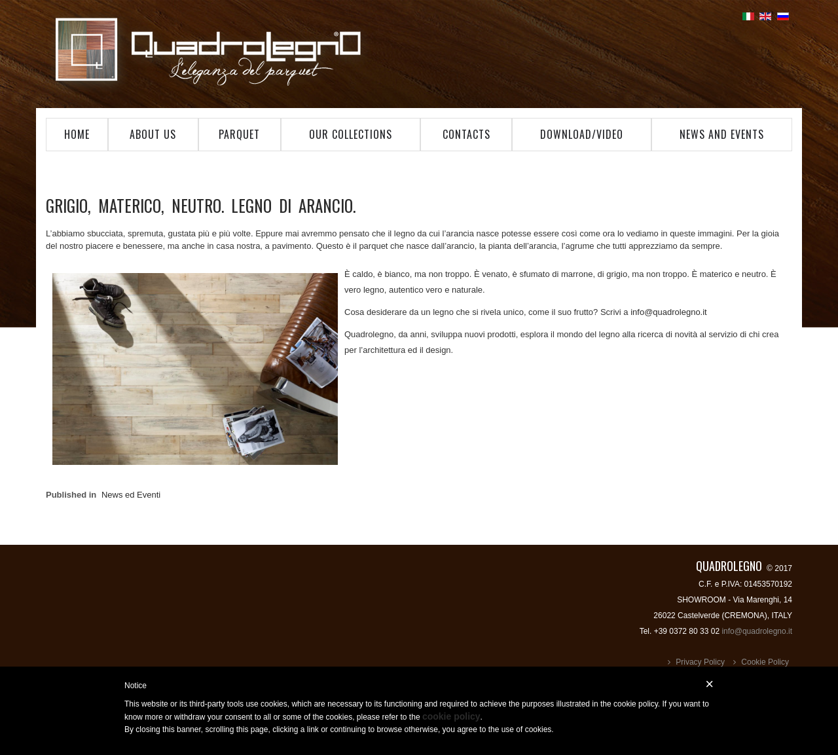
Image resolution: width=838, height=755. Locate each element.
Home (77, 134)
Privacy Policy (700, 662)
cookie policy (451, 716)
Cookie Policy (765, 662)
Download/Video (581, 134)
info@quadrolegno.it (668, 312)
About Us (153, 134)
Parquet (239, 134)
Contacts (466, 134)
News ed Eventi (130, 495)
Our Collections (350, 134)
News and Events (722, 134)
